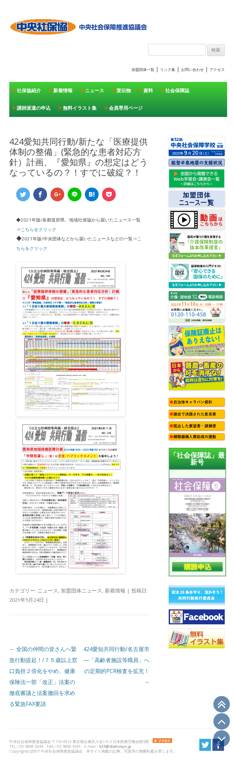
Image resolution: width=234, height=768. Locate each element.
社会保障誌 (177, 90)
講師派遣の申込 (34, 108)
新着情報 (63, 90)
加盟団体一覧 (143, 69)
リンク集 (167, 69)
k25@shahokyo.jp (115, 746)
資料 (148, 90)
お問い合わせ (192, 69)
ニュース (94, 90)
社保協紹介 (29, 90)
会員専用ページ (126, 108)
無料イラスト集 (80, 108)
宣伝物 (123, 90)
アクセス (217, 69)
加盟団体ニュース (81, 590)
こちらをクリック (38, 229)
